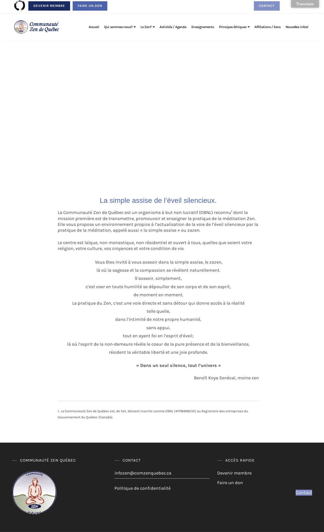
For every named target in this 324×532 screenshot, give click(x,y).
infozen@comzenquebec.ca (142, 473)
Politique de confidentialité (142, 488)
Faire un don (90, 6)
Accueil (94, 27)
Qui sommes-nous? (118, 27)
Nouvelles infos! (297, 27)
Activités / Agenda (172, 27)
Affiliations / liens (267, 27)
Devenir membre (49, 6)
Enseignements (202, 27)
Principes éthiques (232, 27)
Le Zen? (145, 27)
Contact (267, 6)
